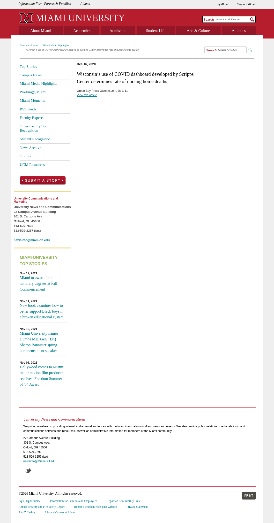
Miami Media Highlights (56, 45)
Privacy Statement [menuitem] (137, 506)
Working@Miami (33, 92)
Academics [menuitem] (81, 31)
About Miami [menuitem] (40, 31)
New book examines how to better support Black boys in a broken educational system (42, 311)
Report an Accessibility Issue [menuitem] (124, 501)
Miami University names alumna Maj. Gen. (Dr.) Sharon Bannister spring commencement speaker (39, 342)
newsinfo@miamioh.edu (32, 240)
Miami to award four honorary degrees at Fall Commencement (38, 283)
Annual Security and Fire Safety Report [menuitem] (42, 506)
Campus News (31, 75)
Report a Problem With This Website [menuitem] (95, 506)
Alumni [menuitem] (85, 4)
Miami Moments (32, 100)
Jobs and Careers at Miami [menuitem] (59, 512)
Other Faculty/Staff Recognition (34, 128)
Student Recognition (35, 139)
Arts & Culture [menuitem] (198, 31)
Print (248, 495)
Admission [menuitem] (118, 31)
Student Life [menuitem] (155, 31)
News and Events (29, 45)
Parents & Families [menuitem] (57, 4)
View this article (87, 95)
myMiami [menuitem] (222, 4)
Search (209, 19)
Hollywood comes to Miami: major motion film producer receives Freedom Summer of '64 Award (42, 375)
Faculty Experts (32, 117)
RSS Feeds (28, 109)
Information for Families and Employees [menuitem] (73, 501)
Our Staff (27, 156)
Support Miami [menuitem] (246, 4)
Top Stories (28, 66)
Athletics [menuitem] (239, 31)
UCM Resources (32, 164)
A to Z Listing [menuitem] (27, 512)
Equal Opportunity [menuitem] (29, 501)
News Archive (30, 148)
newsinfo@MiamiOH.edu (39, 461)
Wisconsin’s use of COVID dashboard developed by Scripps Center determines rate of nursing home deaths (82, 49)
